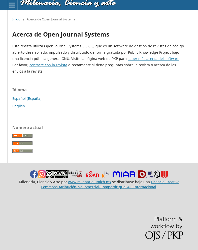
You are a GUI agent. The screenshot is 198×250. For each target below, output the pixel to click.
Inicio (16, 19)
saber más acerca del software (153, 58)
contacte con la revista (48, 64)
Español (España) (27, 98)
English (18, 106)
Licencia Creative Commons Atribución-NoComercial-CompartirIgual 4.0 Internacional (110, 184)
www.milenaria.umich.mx (89, 181)
